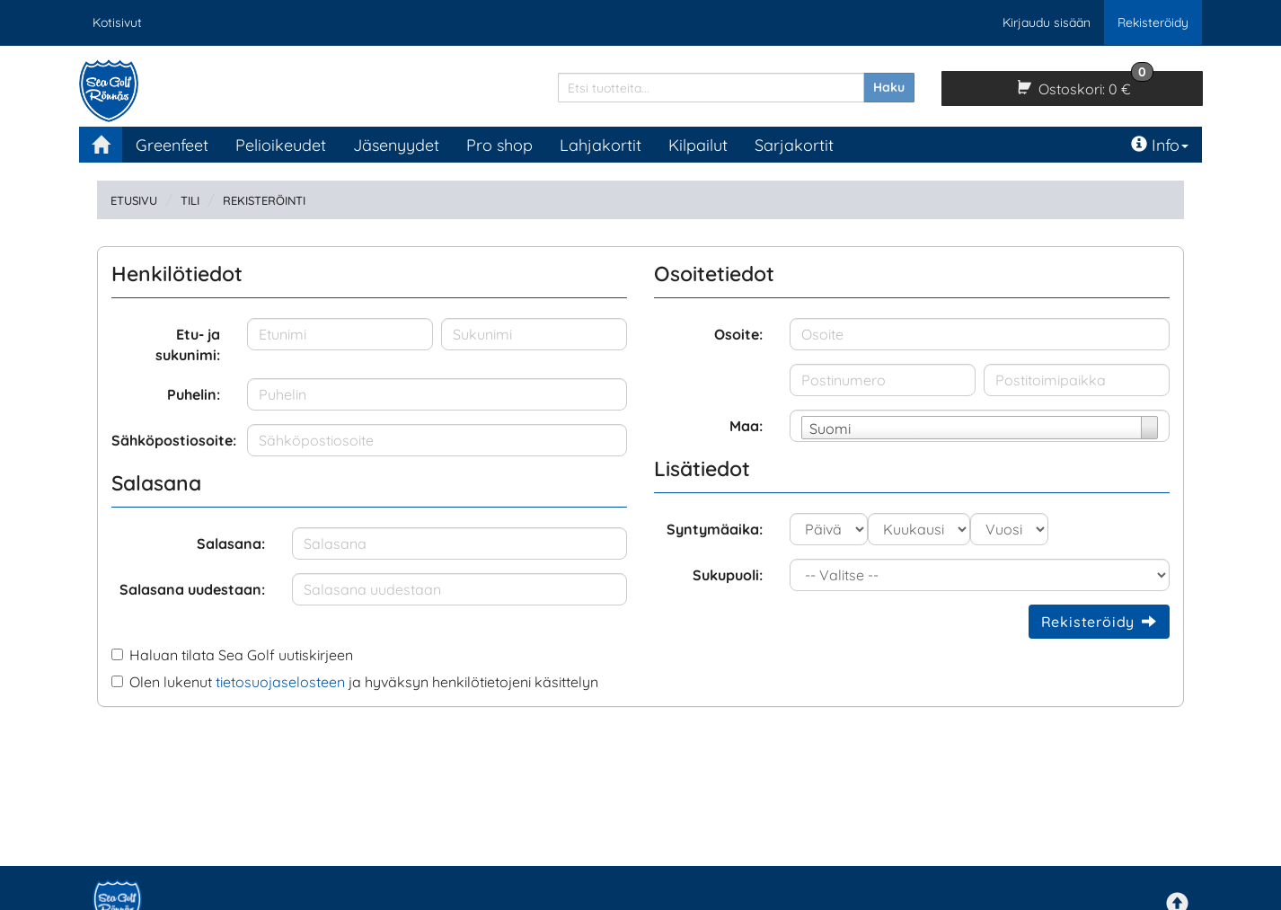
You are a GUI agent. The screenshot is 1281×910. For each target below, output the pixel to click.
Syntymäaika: (715, 529)
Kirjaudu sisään (1047, 22)
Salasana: (231, 543)
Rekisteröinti (264, 200)
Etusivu (133, 200)
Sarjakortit (794, 145)
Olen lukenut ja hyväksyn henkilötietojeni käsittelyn (363, 682)
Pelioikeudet (280, 145)
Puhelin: (193, 394)
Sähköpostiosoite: (172, 440)
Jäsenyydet (396, 145)
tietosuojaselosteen (280, 682)
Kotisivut (117, 22)
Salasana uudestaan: (192, 589)
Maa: (746, 426)
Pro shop (499, 145)
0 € (1083, 84)
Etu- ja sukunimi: (187, 344)
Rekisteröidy (1153, 22)
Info (1159, 145)
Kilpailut (698, 145)
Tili (190, 200)
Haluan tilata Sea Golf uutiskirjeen (241, 655)
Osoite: (738, 334)
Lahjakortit (600, 145)
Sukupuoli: (728, 575)
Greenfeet (172, 145)
